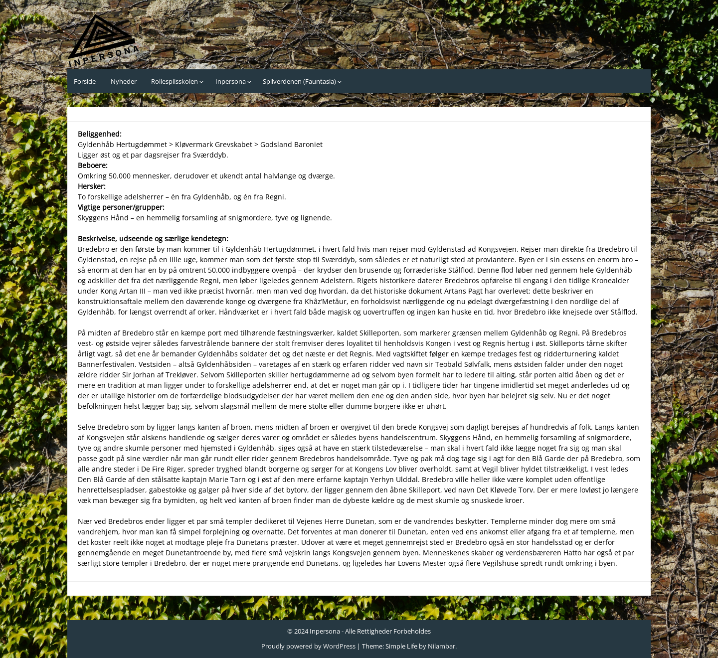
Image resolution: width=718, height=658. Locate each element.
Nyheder (124, 81)
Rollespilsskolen (174, 81)
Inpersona (230, 81)
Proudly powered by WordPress (308, 646)
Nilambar (441, 646)
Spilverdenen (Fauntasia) (299, 81)
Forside (85, 81)
